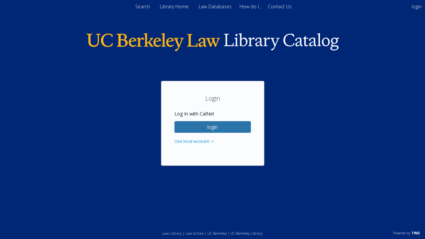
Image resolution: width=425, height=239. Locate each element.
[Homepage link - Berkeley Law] (212, 49)
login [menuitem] (417, 6)
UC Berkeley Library (246, 233)
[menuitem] (251, 6)
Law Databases (216, 6)
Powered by (406, 233)
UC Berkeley (217, 233)
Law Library (172, 233)
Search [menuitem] (142, 6)
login (212, 127)
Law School (194, 233)
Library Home (175, 6)
